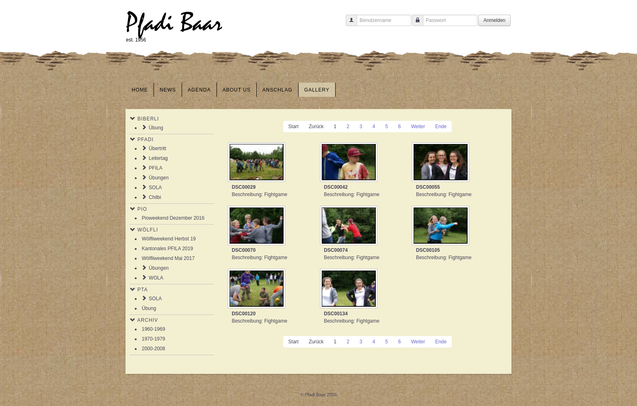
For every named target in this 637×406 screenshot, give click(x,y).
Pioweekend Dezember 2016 (173, 218)
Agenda (199, 90)
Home (140, 90)
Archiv (147, 320)
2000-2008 (153, 348)
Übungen (159, 178)
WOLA (156, 278)
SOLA (155, 187)
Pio (142, 209)
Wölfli (147, 230)
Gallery (316, 90)
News (168, 90)
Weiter (418, 126)
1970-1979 (153, 339)
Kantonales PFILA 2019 (167, 248)
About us (237, 90)
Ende (440, 126)
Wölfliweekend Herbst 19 (169, 239)
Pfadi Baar (174, 23)
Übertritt (157, 148)
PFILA (155, 168)
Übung (156, 128)
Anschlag (277, 90)
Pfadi (145, 139)
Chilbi (155, 197)
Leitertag (158, 158)
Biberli (148, 119)
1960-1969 (153, 329)
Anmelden (494, 20)
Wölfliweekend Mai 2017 (168, 258)
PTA (142, 289)
